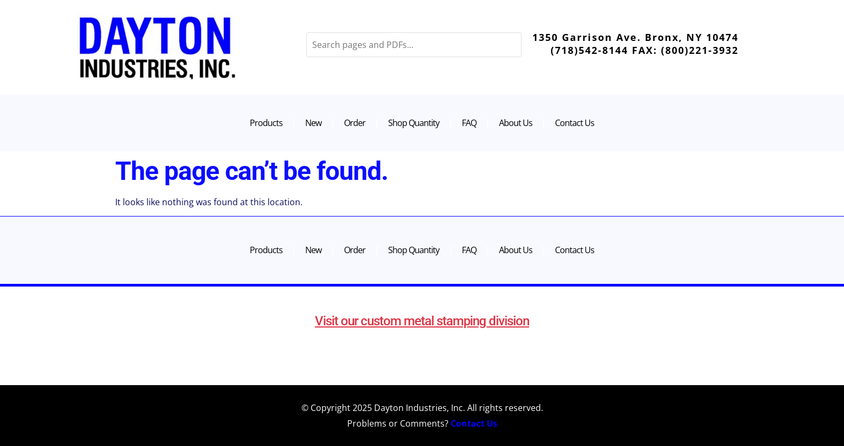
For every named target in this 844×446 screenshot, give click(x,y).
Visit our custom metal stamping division (422, 321)
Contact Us (574, 123)
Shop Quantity (413, 123)
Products (266, 123)
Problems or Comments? (422, 423)
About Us (515, 123)
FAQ (469, 123)
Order (354, 123)
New (313, 123)
